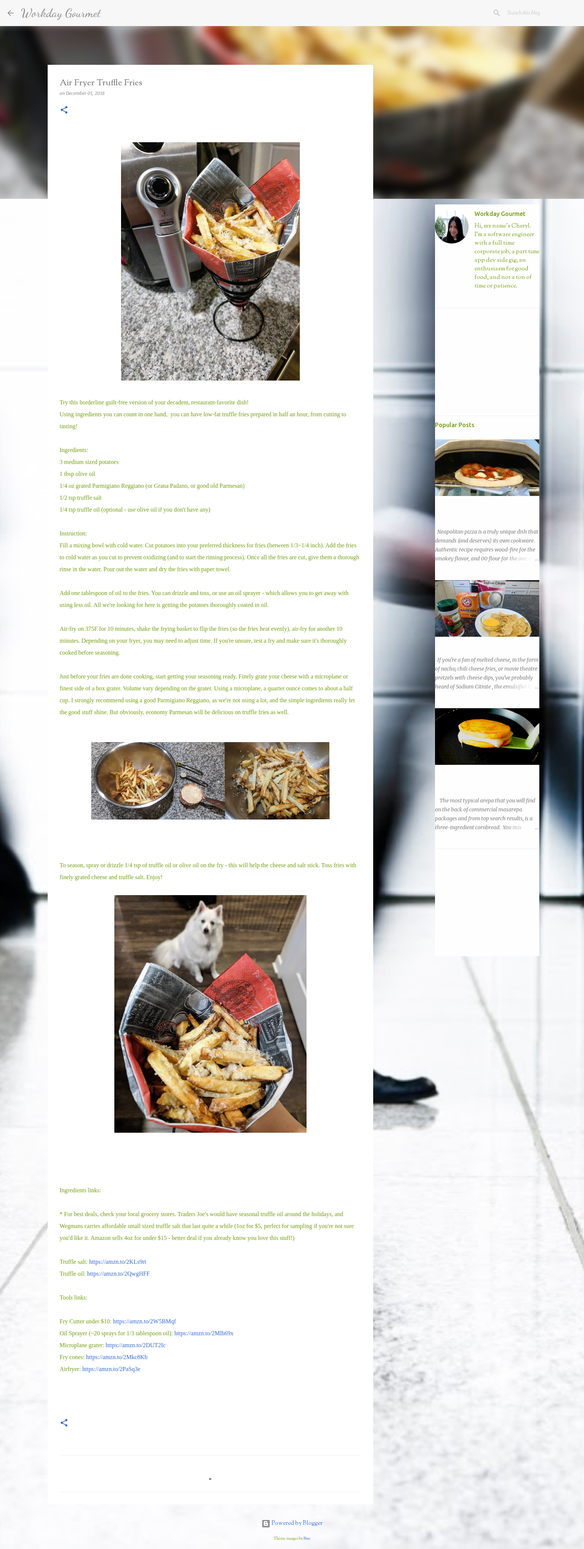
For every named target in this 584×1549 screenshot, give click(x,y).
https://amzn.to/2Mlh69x (204, 1333)
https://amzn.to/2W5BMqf (144, 1321)
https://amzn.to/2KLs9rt (117, 1262)
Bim (307, 1539)
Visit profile (488, 298)
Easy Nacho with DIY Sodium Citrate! (479, 643)
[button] (64, 110)
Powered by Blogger (292, 1523)
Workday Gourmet (61, 13)
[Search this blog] (539, 13)
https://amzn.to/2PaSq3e (111, 1369)
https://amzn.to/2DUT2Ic (136, 1345)
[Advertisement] (411, 321)
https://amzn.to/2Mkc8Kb (116, 1357)
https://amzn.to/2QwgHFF (118, 1273)
